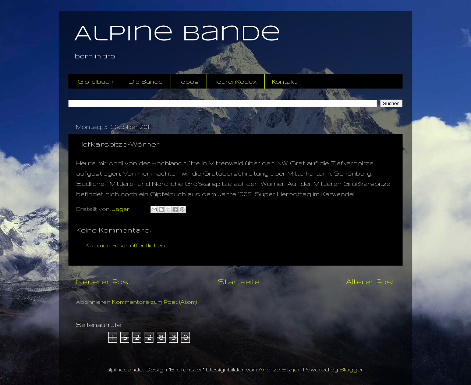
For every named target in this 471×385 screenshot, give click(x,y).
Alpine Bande (177, 34)
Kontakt (284, 81)
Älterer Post (370, 281)
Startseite (238, 281)
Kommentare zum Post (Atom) (154, 302)
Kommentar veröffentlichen (125, 245)
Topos (188, 81)
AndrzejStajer (279, 369)
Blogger (352, 369)
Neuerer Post (103, 281)
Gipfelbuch (95, 81)
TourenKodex (235, 81)
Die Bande (145, 81)
